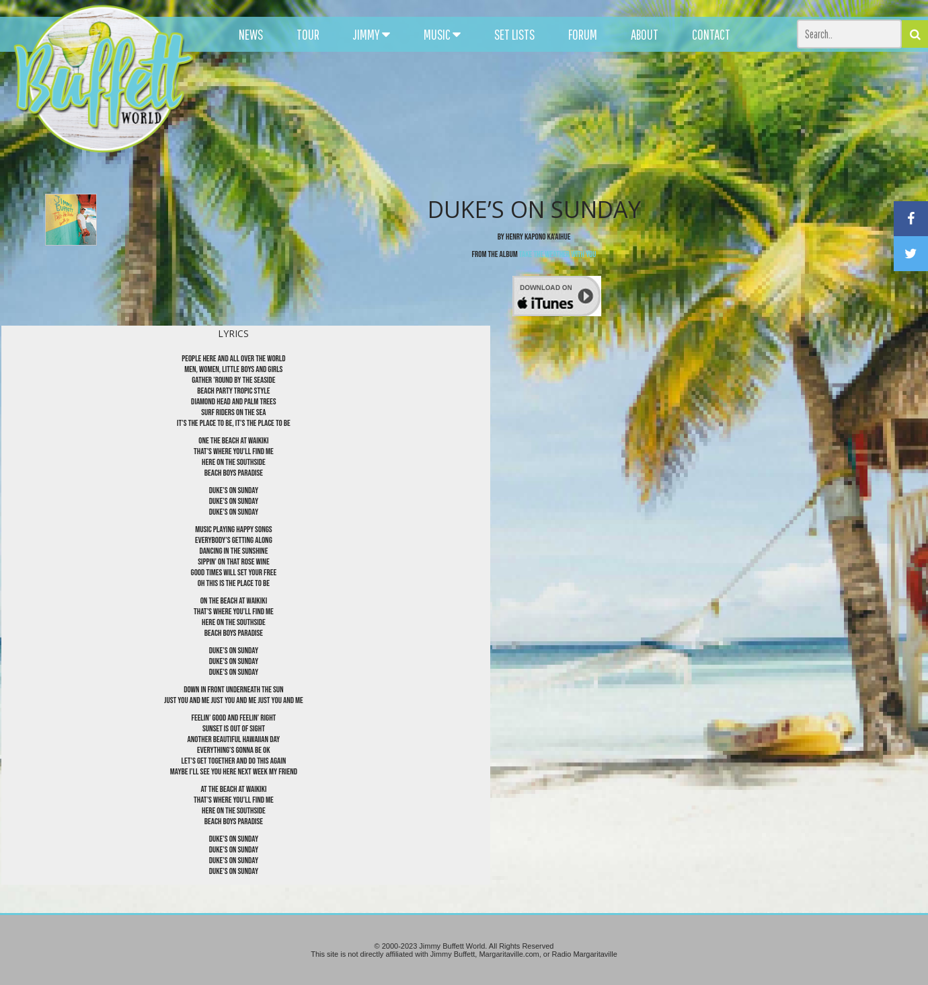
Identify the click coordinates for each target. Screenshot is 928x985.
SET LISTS (514, 34)
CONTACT (711, 34)
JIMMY (371, 34)
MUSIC (442, 34)
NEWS (251, 34)
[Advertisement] (569, 121)
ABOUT (644, 34)
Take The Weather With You (557, 254)
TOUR (308, 34)
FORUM (582, 34)
